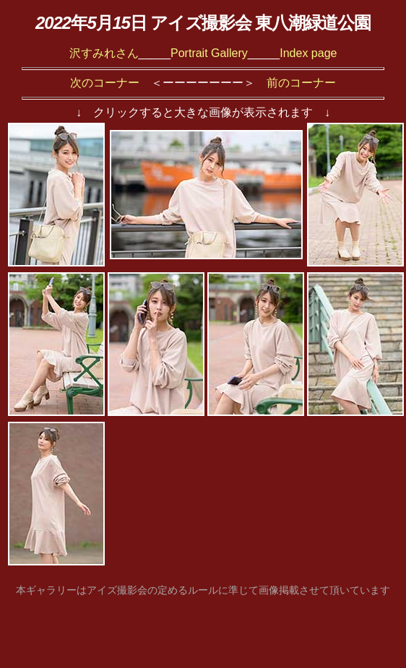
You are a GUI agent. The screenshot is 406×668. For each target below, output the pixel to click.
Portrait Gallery (209, 53)
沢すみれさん (104, 53)
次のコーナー (104, 83)
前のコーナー (301, 83)
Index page (308, 53)
